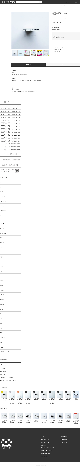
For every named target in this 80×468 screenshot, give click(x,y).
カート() (74, 2)
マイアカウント (64, 436)
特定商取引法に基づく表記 (58, 37)
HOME (3, 6)
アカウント (65, 2)
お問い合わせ (64, 442)
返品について (56, 36)
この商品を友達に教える (58, 47)
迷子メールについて (5, 365)
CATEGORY (9, 6)
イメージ (62, 65)
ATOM (45, 456)
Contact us (69, 6)
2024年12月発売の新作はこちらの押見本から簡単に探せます (26, 80)
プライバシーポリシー (46, 450)
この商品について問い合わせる (59, 49)
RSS (42, 456)
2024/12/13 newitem (63, 13)
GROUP (15, 6)
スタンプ (56, 12)
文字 (60, 12)
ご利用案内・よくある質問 (6, 377)
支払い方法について (45, 439)
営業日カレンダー (4, 374)
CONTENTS (22, 6)
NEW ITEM (57, 13)
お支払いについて (4, 368)
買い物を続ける (56, 51)
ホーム (53, 12)
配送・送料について (5, 371)
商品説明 (28, 65)
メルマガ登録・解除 (60, 6)
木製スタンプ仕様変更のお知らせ (8, 380)
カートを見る (64, 439)
